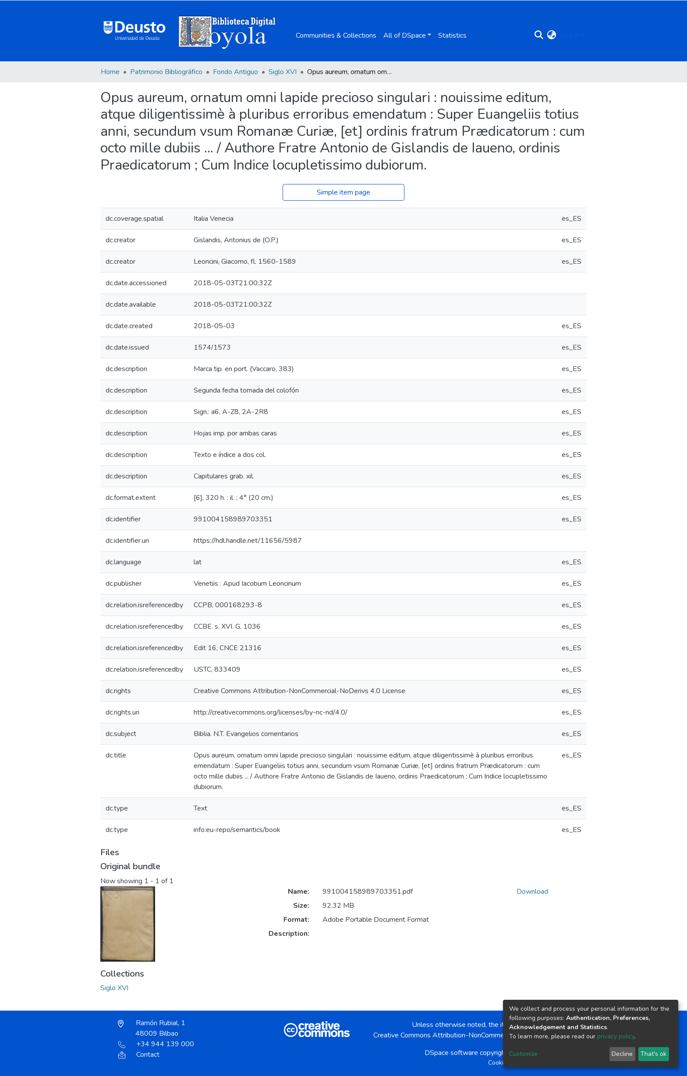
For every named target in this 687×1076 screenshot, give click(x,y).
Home (110, 72)
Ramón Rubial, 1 (151, 1028)
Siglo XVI (283, 72)
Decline (622, 1054)
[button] (552, 35)
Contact (138, 1054)
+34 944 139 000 (156, 1044)
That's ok (653, 1054)
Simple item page (343, 192)
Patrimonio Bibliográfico (166, 72)
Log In (570, 35)
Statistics (452, 35)
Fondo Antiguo (235, 72)
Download (532, 891)
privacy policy (615, 1036)
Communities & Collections (336, 35)
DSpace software (451, 1053)
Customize (523, 1054)
